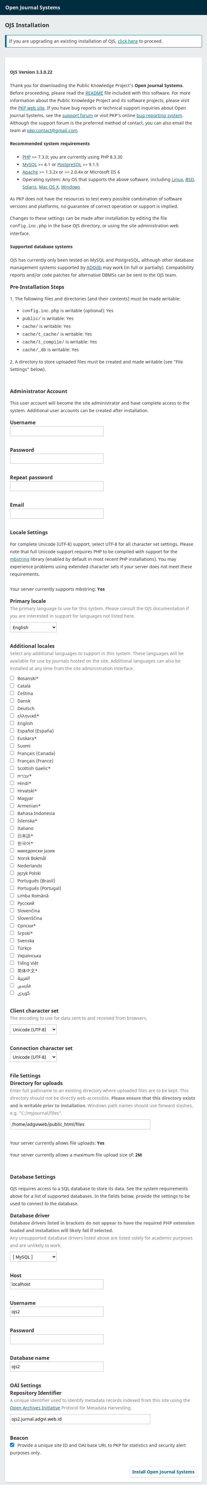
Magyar (21, 796)
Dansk (20, 699)
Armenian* (25, 804)
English (21, 721)
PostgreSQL (69, 164)
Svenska (22, 938)
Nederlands (26, 863)
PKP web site (31, 108)
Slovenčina (25, 908)
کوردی (20, 991)
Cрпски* (23, 923)
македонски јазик (32, 848)
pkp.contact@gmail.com (52, 130)
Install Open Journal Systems (163, 1470)
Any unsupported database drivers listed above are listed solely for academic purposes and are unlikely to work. (102, 1232)
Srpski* (21, 931)
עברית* (21, 774)
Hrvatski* (23, 789)
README (94, 93)
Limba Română (29, 893)
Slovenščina (26, 916)
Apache (30, 172)
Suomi (20, 744)
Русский (22, 901)
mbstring (19, 557)
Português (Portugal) (35, 886)
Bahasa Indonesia (32, 811)
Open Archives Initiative (35, 1406)
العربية (20, 976)
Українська (25, 953)
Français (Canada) (32, 751)
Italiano (21, 826)
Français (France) (31, 759)
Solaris (29, 187)
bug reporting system (159, 115)
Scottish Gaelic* (30, 766)
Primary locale (28, 598)
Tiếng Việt (24, 961)
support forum (77, 115)
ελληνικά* (24, 714)
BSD (189, 179)
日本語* (21, 833)
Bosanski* (24, 676)
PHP (26, 157)
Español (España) (32, 729)
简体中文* (24, 968)
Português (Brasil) (32, 878)
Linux (177, 179)
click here (128, 41)
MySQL (29, 164)
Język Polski (25, 871)
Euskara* (23, 736)
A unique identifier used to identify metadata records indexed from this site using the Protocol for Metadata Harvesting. (100, 1402)
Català (20, 684)
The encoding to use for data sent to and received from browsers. (78, 1016)
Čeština (21, 691)
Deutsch (22, 706)
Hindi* (20, 781)
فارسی (20, 983)
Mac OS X (49, 187)
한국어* (21, 841)
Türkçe (20, 946)
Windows (70, 187)
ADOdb (94, 267)
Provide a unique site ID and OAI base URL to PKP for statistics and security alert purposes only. (98, 1446)
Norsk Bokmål (28, 856)
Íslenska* (23, 818)
